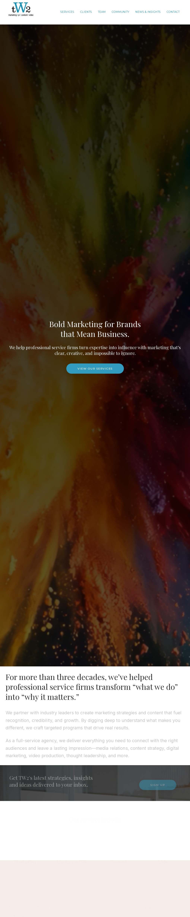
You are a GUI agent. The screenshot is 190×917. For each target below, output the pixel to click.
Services (67, 12)
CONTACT (173, 12)
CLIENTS (86, 12)
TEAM (102, 12)
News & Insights (148, 12)
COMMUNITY (120, 12)
